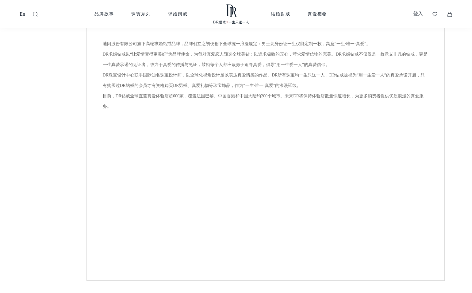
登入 (418, 13)
